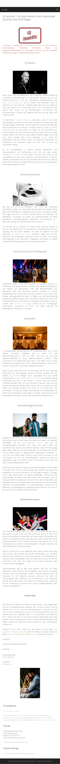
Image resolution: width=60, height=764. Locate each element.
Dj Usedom (16, 711)
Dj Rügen (33, 717)
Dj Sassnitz (5, 715)
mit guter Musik (21, 120)
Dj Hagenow (18, 720)
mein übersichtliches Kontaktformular (20, 634)
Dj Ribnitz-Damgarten (17, 717)
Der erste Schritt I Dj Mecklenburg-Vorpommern (19, 753)
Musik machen (13, 609)
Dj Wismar (36, 715)
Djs (54, 219)
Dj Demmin (31, 715)
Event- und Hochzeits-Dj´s (13, 102)
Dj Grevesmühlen (52, 720)
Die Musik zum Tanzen (21, 234)
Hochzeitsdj (19, 207)
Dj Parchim (10, 717)
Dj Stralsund (19, 715)
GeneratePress (48, 761)
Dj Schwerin (10, 711)
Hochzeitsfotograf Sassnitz (32, 443)
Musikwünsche (7, 664)
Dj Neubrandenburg (13, 715)
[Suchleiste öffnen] (57, 9)
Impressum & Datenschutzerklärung (15, 742)
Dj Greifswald (25, 715)
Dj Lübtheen (46, 720)
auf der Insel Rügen (23, 303)
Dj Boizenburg (40, 720)
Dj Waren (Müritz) (47, 715)
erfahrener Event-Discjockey (34, 45)
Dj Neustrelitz (43, 717)
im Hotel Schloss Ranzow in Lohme (27, 378)
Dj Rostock (5, 711)
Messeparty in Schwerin (12, 154)
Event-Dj (33, 614)
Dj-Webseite (23, 438)
